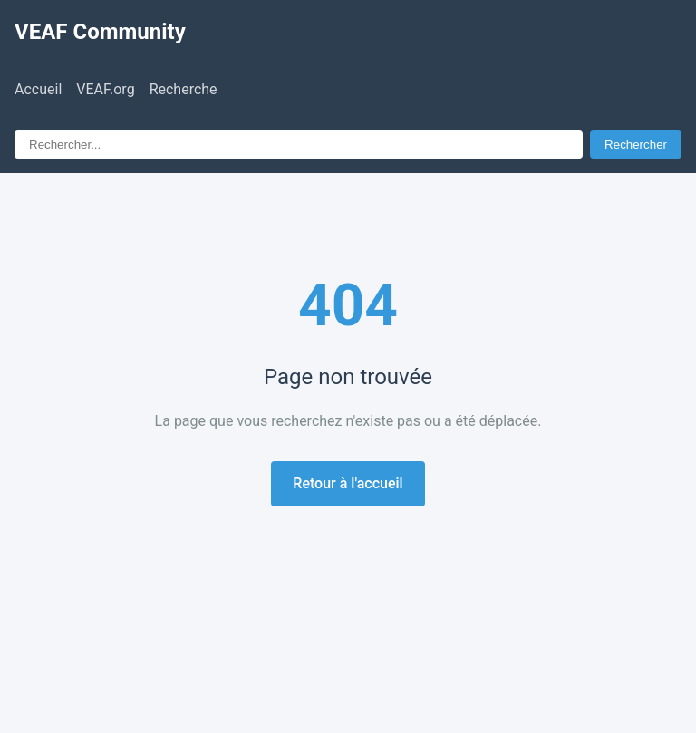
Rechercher (635, 144)
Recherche (184, 89)
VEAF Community (100, 31)
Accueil (38, 89)
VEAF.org (105, 89)
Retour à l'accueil (347, 483)
